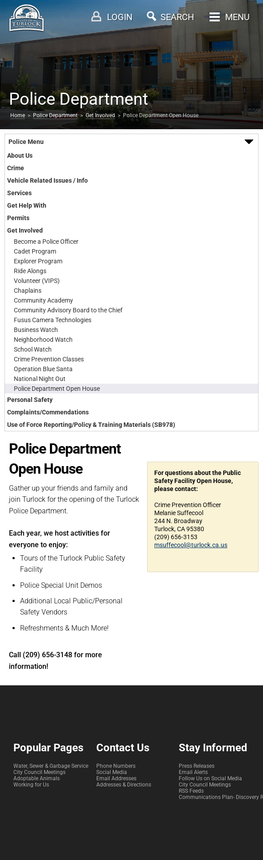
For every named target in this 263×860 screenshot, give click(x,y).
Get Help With (26, 205)
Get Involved (100, 115)
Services (19, 193)
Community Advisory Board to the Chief (68, 310)
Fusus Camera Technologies (52, 320)
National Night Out (40, 378)
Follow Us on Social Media (210, 778)
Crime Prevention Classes (49, 359)
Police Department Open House (57, 388)
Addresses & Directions (123, 785)
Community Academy (43, 300)
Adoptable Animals (36, 778)
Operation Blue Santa (43, 369)
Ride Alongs (30, 270)
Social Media (111, 772)
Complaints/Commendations (48, 412)
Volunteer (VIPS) (37, 280)
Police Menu (26, 141)
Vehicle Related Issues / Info (47, 180)
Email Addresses (116, 778)
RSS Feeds (191, 791)
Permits (18, 217)
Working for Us (31, 785)
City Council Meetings (39, 772)
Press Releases (196, 766)
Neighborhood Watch (43, 339)
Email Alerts (193, 772)
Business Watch (36, 329)
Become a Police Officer (46, 241)
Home (17, 115)
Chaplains (27, 290)
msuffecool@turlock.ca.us (190, 545)
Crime (15, 168)
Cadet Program (35, 251)
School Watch (33, 349)
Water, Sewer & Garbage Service (50, 766)
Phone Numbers (116, 766)
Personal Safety (30, 399)
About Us (20, 155)
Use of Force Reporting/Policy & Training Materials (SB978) (91, 424)
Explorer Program (38, 261)
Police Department (55, 115)
